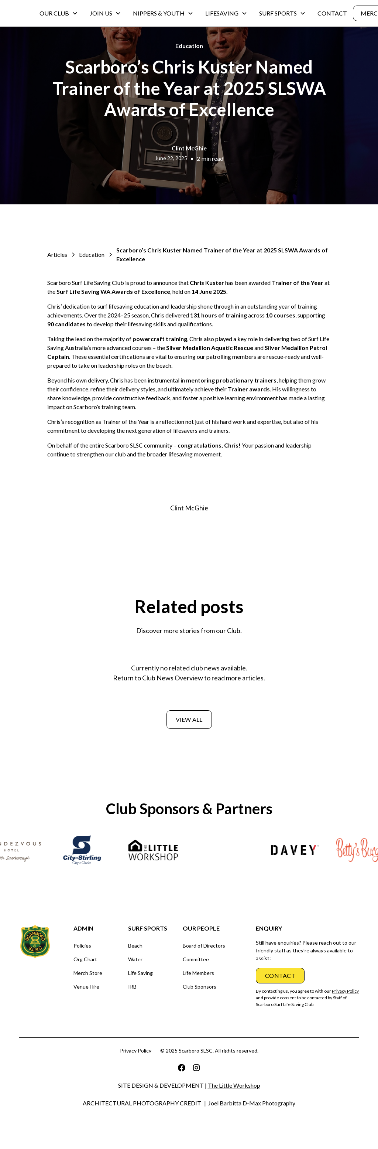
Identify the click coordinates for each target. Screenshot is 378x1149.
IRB (132, 986)
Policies (82, 945)
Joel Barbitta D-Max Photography (251, 1102)
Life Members (198, 973)
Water (135, 959)
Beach (135, 945)
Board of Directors (204, 945)
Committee (196, 959)
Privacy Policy (135, 1050)
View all (189, 719)
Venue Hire (86, 986)
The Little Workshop (234, 1085)
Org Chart (85, 959)
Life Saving (140, 973)
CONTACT (332, 13)
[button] (59, 13)
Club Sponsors (199, 986)
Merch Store (87, 973)
